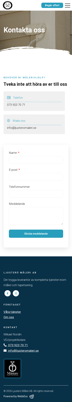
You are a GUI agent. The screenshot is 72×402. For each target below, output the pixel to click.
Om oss (9, 317)
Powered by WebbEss (19, 396)
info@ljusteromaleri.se (21, 350)
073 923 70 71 (16, 345)
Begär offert (52, 5)
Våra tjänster (12, 312)
